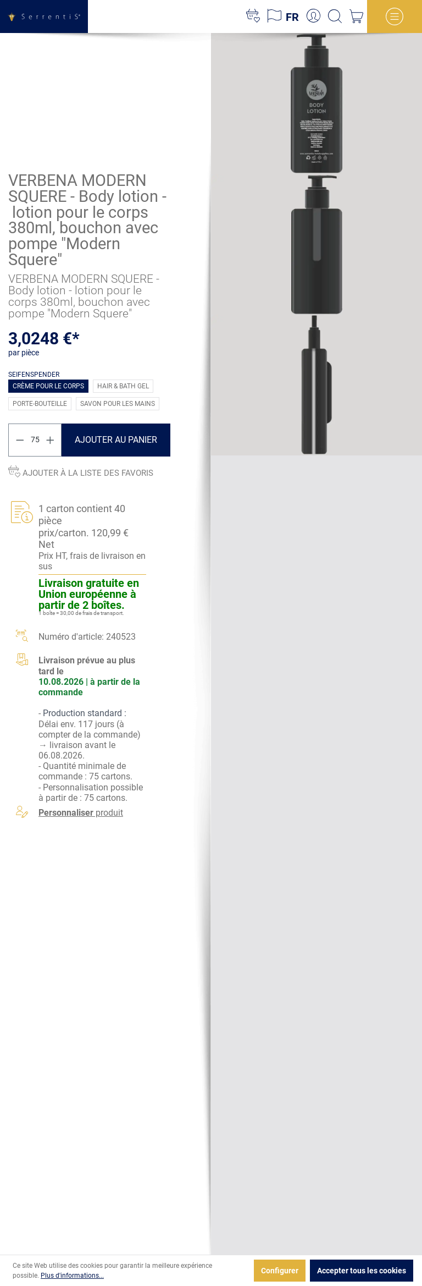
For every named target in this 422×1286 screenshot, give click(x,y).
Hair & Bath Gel (123, 385)
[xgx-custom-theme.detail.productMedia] (316, 102)
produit (80, 812)
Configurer (279, 1270)
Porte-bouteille (40, 403)
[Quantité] (35, 439)
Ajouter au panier (116, 439)
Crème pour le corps (48, 385)
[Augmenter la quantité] (50, 439)
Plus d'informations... (72, 1275)
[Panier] (356, 16)
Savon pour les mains (117, 403)
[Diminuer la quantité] (19, 439)
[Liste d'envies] (253, 16)
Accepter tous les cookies (361, 1270)
